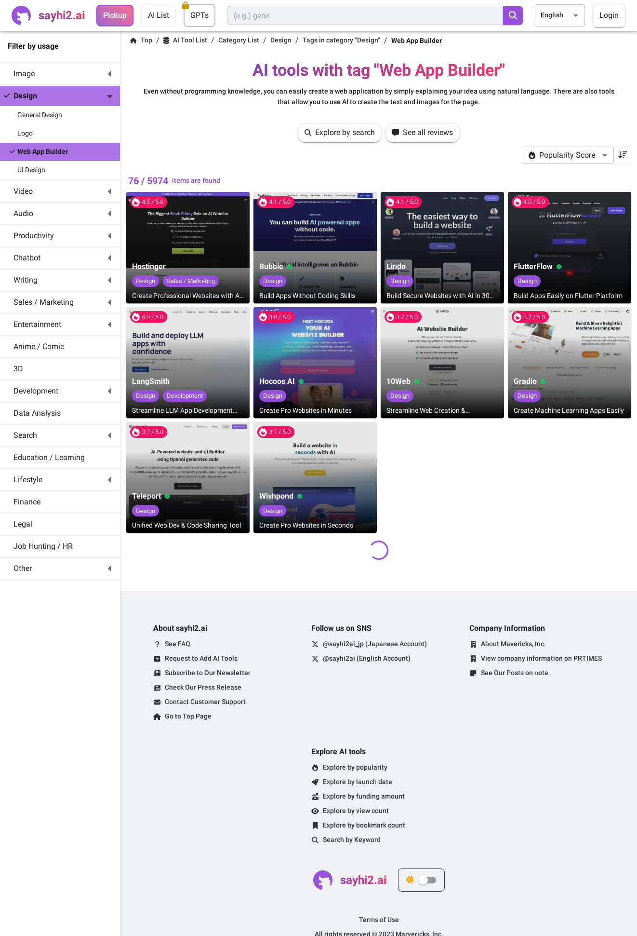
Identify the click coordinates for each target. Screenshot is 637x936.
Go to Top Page (188, 716)
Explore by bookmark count (364, 825)
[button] (60, 74)
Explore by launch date (357, 782)
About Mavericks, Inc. (513, 644)
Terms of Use (379, 919)
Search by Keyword (352, 839)
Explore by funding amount (364, 796)
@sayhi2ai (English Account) (367, 658)
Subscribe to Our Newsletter (208, 673)
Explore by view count (356, 810)
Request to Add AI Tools (201, 658)
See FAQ (177, 644)
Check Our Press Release (203, 687)
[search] (513, 15)
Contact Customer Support (205, 701)
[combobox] (560, 15)
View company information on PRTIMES (541, 658)
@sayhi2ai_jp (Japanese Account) (375, 644)
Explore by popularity (355, 767)
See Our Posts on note (514, 673)
